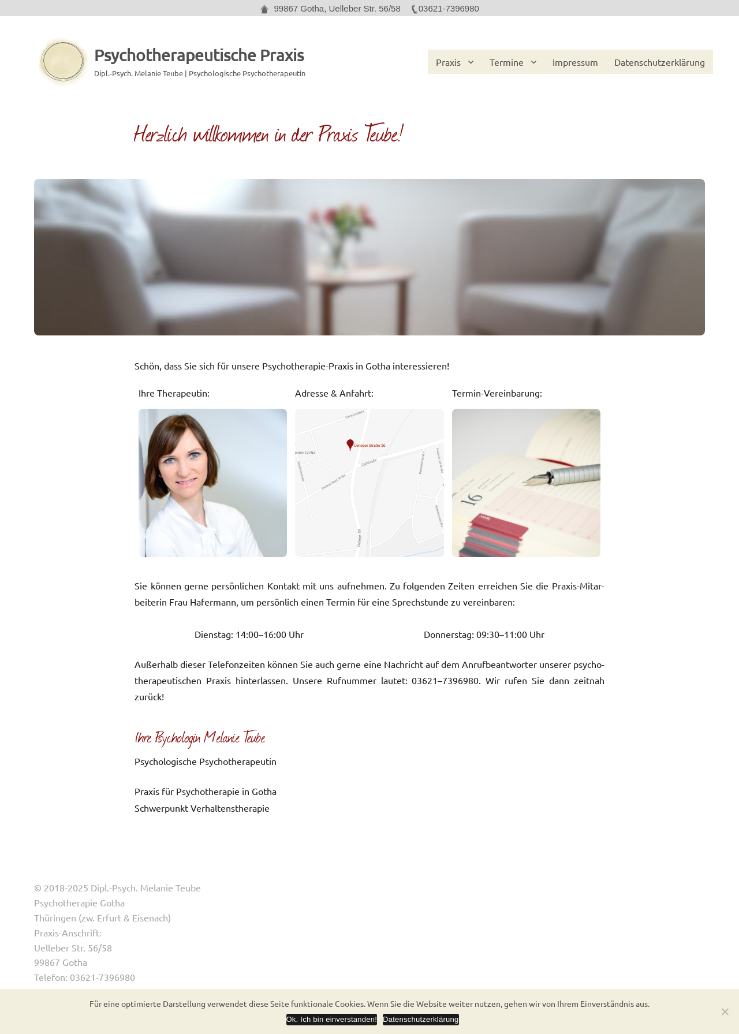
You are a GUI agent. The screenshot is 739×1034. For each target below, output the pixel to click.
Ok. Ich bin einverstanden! (332, 1019)
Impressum (575, 62)
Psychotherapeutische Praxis (199, 55)
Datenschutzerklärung (659, 62)
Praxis (448, 62)
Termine (507, 62)
